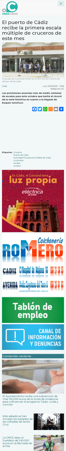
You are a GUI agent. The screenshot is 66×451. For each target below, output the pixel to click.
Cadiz (4, 86)
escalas (16, 163)
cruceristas (18, 160)
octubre (17, 166)
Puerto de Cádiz (21, 155)
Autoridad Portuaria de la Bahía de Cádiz (32, 158)
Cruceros (17, 152)
